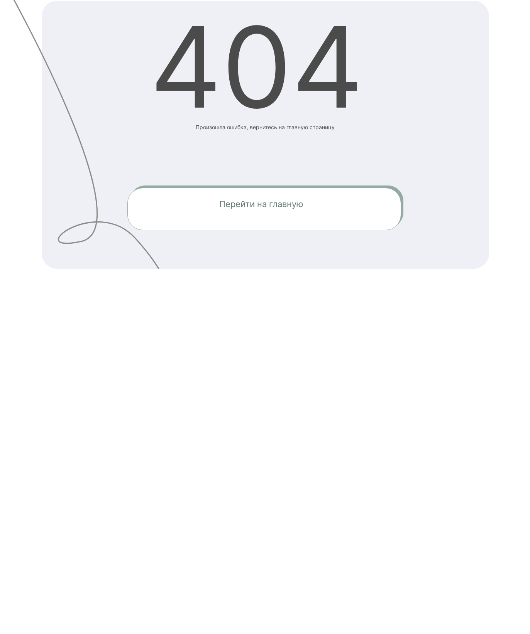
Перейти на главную (261, 204)
